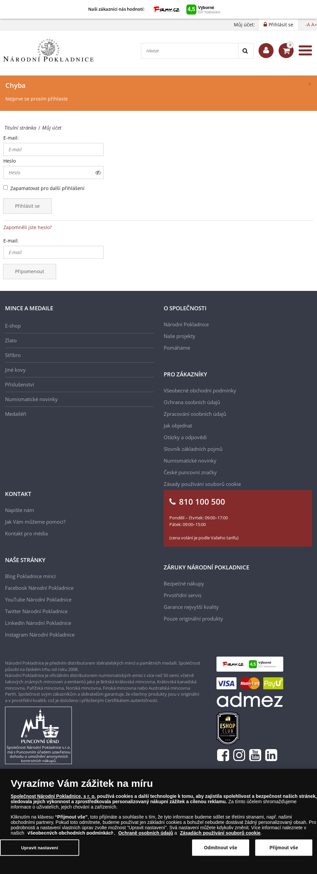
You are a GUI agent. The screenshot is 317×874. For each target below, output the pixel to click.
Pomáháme (177, 347)
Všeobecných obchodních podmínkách (70, 833)
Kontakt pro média (26, 533)
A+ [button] (314, 24)
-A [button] (307, 24)
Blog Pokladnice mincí (30, 576)
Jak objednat (178, 425)
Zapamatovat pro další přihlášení (47, 188)
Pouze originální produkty (193, 618)
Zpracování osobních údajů (195, 413)
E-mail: (11, 138)
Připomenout (29, 271)
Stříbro (13, 355)
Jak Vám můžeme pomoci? (35, 521)
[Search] (245, 50)
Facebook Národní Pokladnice (39, 587)
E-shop (13, 325)
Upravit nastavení (39, 847)
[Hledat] (189, 50)
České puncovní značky (190, 472)
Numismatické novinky (31, 399)
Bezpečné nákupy (184, 583)
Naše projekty (179, 336)
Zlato (11, 340)
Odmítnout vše (220, 847)
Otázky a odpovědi (185, 437)
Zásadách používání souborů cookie (220, 833)
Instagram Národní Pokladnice (39, 634)
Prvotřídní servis (182, 595)
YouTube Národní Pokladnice (38, 599)
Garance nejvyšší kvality (191, 606)
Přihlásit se (27, 206)
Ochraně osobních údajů (145, 833)
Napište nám (19, 510)
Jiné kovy (15, 369)
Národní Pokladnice (186, 324)
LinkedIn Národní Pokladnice (38, 623)
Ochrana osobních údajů (192, 402)
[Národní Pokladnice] (48, 50)
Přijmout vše (284, 847)
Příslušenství (19, 384)
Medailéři (15, 413)
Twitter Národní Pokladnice (36, 611)
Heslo (9, 161)
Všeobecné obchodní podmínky (200, 390)
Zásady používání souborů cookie (202, 484)
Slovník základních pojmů (193, 449)
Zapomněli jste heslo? (27, 227)
